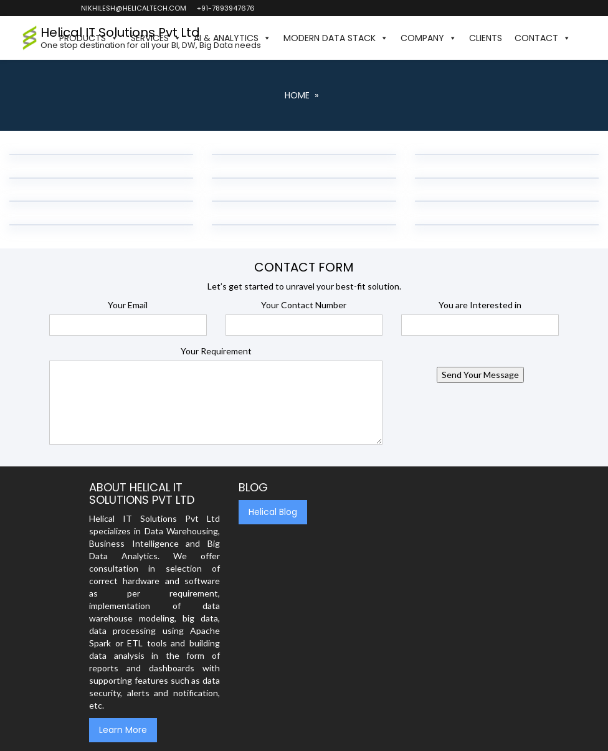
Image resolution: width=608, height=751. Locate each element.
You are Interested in (480, 305)
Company (429, 38)
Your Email (128, 305)
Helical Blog (273, 512)
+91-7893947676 (225, 8)
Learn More (123, 730)
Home (297, 95)
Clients (485, 38)
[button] (583, 38)
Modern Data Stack (335, 38)
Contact (543, 38)
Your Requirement (216, 351)
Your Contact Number (303, 305)
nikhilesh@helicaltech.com (133, 8)
